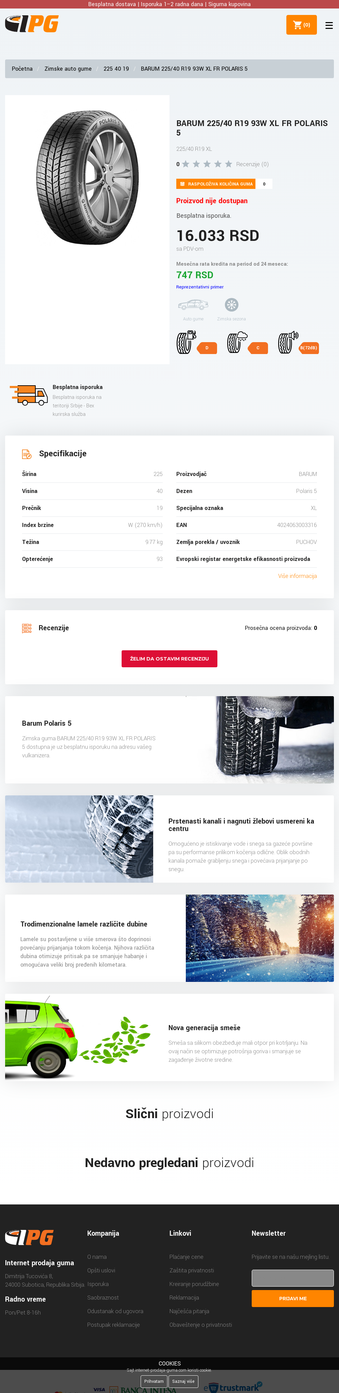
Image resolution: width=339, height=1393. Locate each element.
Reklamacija (184, 1298)
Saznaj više (183, 1381)
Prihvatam (154, 1381)
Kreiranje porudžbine (194, 1284)
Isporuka (98, 1284)
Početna (22, 69)
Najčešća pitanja (189, 1311)
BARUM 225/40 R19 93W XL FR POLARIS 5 (194, 69)
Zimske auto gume (68, 69)
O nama (97, 1257)
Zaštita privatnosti (192, 1270)
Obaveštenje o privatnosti (201, 1325)
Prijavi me (293, 1298)
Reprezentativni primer (200, 287)
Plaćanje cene (186, 1257)
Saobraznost (103, 1298)
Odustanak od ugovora (115, 1311)
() (305, 25)
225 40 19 (116, 69)
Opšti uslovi (101, 1270)
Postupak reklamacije (113, 1325)
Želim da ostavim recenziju (169, 659)
